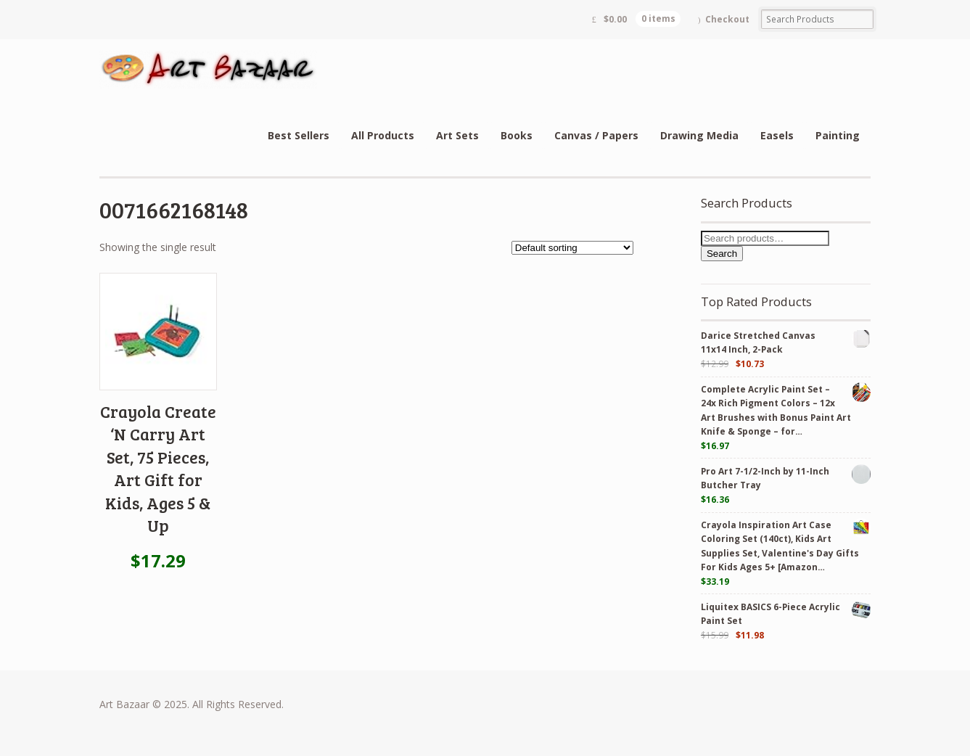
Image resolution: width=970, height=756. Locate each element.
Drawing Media (699, 135)
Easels (777, 135)
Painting (837, 135)
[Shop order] (572, 248)
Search (722, 253)
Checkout (727, 19)
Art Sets (457, 135)
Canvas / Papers (596, 135)
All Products (382, 135)
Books (517, 135)
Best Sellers (298, 135)
